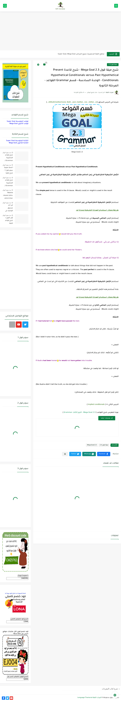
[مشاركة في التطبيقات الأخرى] (65, 454)
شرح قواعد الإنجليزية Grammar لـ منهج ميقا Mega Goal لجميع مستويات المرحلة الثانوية (8, 158)
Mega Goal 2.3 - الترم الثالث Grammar (79, 413)
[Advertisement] (60, 31)
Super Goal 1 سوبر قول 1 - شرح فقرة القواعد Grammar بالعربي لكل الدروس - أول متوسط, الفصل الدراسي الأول (8, 171)
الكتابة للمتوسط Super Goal (17, 141)
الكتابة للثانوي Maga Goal (18, 143)
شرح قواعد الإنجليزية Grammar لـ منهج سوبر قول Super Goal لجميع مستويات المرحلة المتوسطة (9, 183)
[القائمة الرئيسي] (116, 6)
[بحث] (5, 6)
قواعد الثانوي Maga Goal (18, 124)
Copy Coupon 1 (23, 576)
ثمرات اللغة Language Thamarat (89, 698)
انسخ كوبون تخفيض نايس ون (17, 677)
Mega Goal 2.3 (91, 445)
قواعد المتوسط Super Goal (17, 121)
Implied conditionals (96, 404)
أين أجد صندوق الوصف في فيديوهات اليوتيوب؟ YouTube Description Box (8, 208)
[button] (103, 454)
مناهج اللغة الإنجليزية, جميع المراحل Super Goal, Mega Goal (81, 54)
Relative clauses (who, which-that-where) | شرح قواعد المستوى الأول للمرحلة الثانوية (8, 196)
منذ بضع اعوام (7, 152)
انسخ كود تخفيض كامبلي (19, 619)
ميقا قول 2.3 (113, 64)
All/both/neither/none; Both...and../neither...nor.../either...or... (72, 102)
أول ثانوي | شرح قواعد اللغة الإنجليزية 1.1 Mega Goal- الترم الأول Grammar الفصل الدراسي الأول (8, 221)
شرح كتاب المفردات (110, 689)
